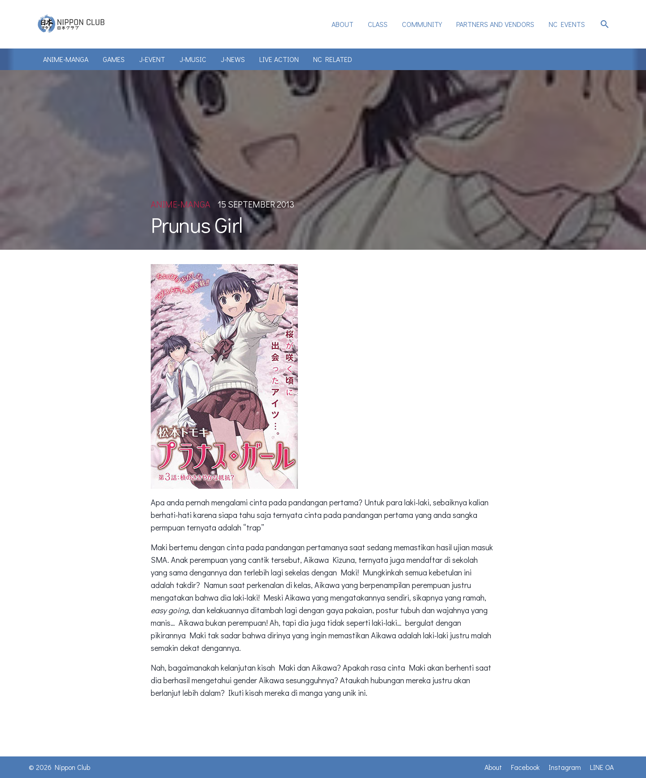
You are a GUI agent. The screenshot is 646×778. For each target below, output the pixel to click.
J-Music (192, 59)
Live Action (279, 59)
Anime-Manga (65, 59)
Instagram (565, 767)
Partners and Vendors (495, 24)
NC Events (567, 24)
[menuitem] (342, 24)
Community (422, 24)
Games (114, 59)
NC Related (332, 59)
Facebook (525, 767)
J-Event (152, 59)
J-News (233, 59)
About (343, 24)
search (604, 24)
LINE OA (602, 767)
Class (378, 24)
